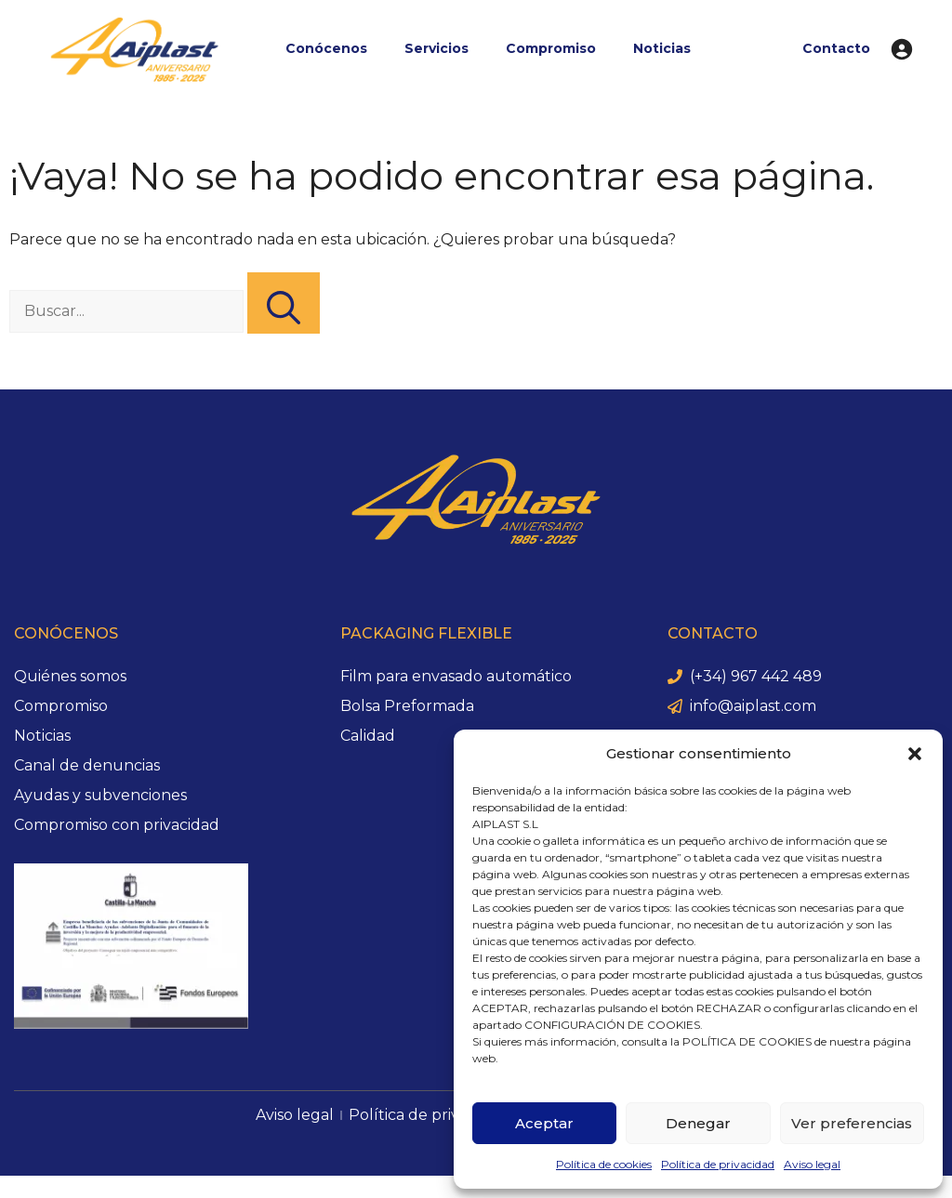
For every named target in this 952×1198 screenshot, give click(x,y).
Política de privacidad (717, 1164)
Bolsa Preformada (407, 706)
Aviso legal (812, 1164)
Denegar (698, 1123)
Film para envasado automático (456, 676)
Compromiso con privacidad (116, 825)
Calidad (367, 735)
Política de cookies (604, 1164)
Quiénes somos (70, 676)
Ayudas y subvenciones (100, 795)
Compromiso (551, 48)
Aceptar (544, 1123)
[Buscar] (283, 303)
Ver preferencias (851, 1123)
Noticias (662, 48)
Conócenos (326, 48)
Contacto (836, 48)
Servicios (436, 48)
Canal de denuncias (87, 765)
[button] (915, 753)
